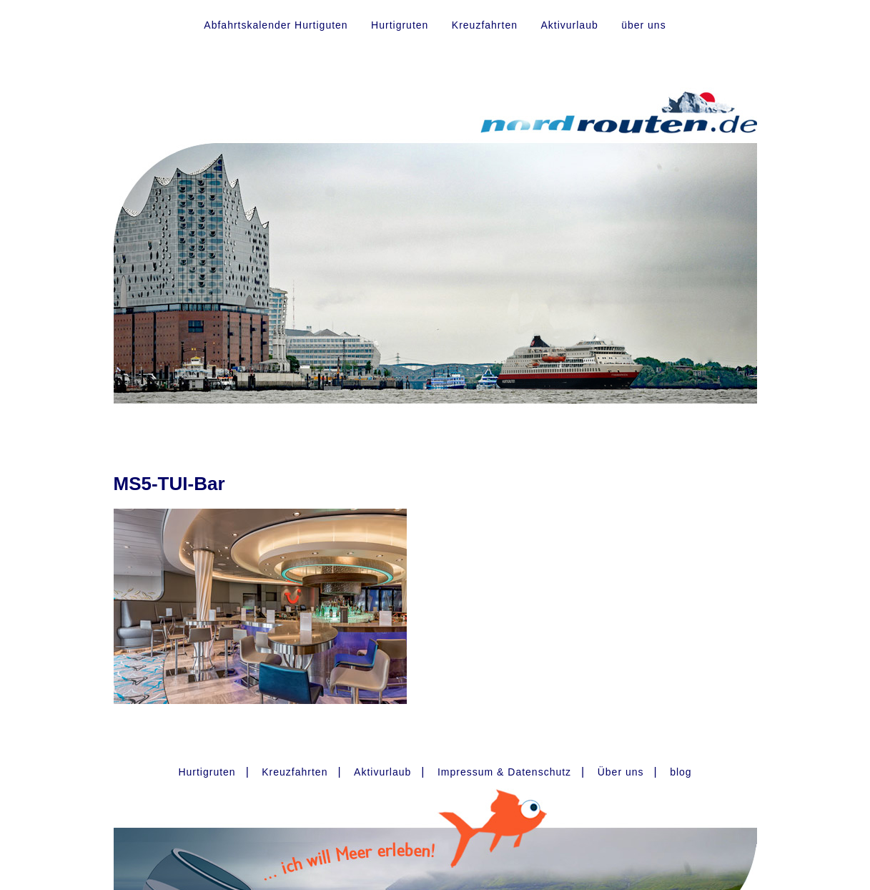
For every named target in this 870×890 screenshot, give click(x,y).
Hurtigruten (399, 25)
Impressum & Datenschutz (504, 772)
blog (680, 772)
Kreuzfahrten (485, 25)
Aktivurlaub (569, 25)
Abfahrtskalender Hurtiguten (275, 25)
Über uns (621, 772)
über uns (643, 25)
